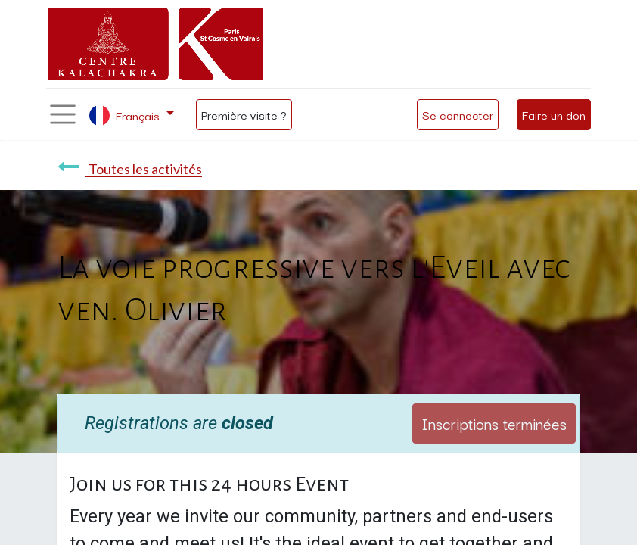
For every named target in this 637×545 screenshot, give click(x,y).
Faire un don (554, 114)
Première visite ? (244, 114)
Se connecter (457, 114)
